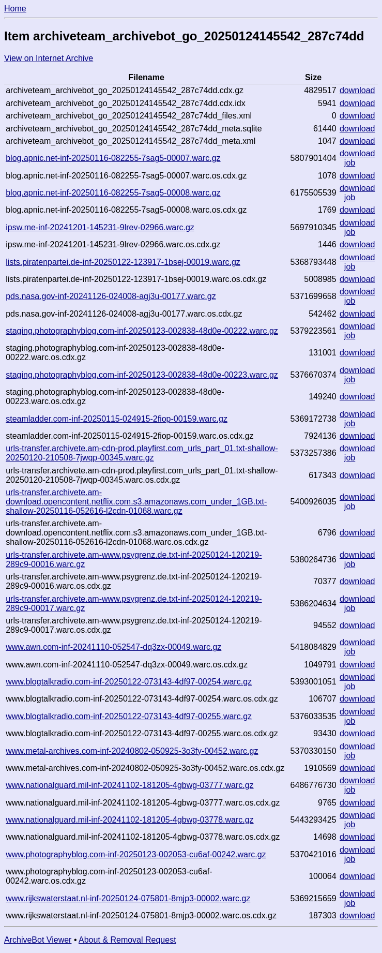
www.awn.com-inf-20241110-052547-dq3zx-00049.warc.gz (113, 647)
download (357, 90)
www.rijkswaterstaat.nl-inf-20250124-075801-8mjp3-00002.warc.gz (128, 898)
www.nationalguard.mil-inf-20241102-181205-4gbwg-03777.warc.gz (129, 785)
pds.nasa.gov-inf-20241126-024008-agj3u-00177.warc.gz (111, 296)
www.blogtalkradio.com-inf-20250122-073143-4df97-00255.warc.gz (129, 716)
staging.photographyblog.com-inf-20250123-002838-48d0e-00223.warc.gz (142, 374)
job (349, 162)
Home (15, 8)
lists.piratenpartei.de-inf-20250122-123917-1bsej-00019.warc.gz (123, 262)
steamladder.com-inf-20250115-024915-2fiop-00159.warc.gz (116, 418)
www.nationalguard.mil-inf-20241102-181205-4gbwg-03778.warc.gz (129, 819)
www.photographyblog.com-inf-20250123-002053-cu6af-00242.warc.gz (136, 854)
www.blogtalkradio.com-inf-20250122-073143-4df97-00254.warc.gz (129, 681)
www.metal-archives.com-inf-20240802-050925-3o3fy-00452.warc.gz (132, 751)
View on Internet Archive (48, 58)
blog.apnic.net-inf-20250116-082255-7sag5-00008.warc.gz (113, 192)
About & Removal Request (127, 939)
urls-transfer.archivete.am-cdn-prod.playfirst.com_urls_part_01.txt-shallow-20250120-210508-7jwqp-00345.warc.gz (142, 453)
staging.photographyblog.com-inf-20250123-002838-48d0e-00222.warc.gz (142, 330)
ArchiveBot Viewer (37, 939)
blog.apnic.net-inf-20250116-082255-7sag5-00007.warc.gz (113, 158)
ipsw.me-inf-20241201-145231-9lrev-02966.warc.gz (100, 227)
